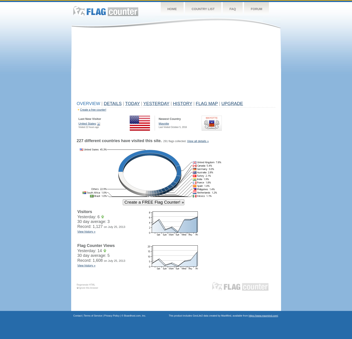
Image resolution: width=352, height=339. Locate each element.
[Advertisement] (176, 65)
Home (172, 9)
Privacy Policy (111, 315)
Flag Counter (105, 11)
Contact (77, 315)
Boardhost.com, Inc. (135, 315)
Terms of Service (93, 315)
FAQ (232, 9)
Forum (256, 9)
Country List (203, 9)
